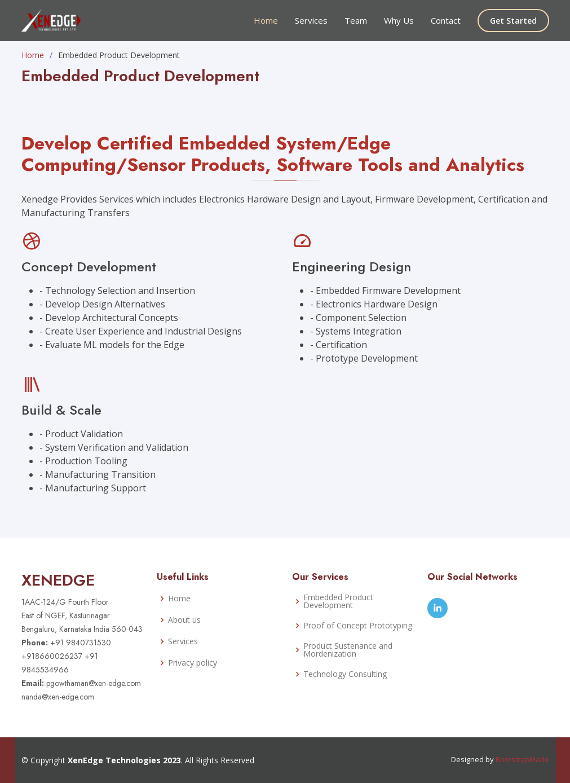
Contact (446, 20)
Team (355, 20)
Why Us (399, 20)
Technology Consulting (345, 674)
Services (311, 20)
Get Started (513, 20)
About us (184, 620)
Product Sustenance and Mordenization (347, 650)
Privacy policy (192, 663)
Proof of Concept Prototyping (357, 626)
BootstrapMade (522, 759)
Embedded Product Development (338, 601)
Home (266, 20)
